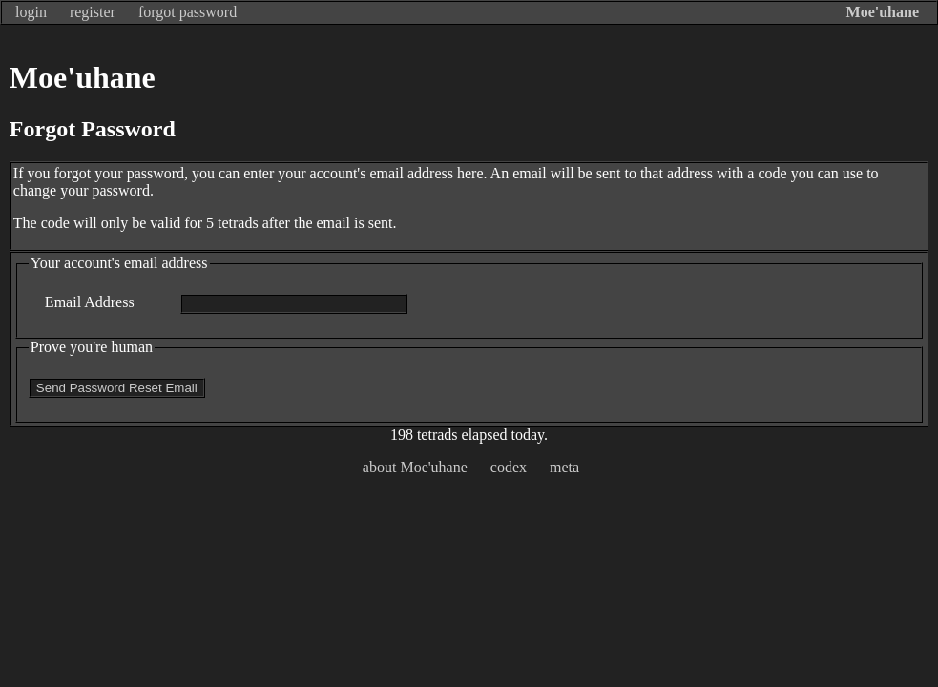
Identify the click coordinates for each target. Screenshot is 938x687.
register (92, 12)
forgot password (187, 12)
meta (564, 467)
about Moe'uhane (415, 467)
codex (508, 467)
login (31, 12)
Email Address (90, 302)
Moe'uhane (882, 12)
